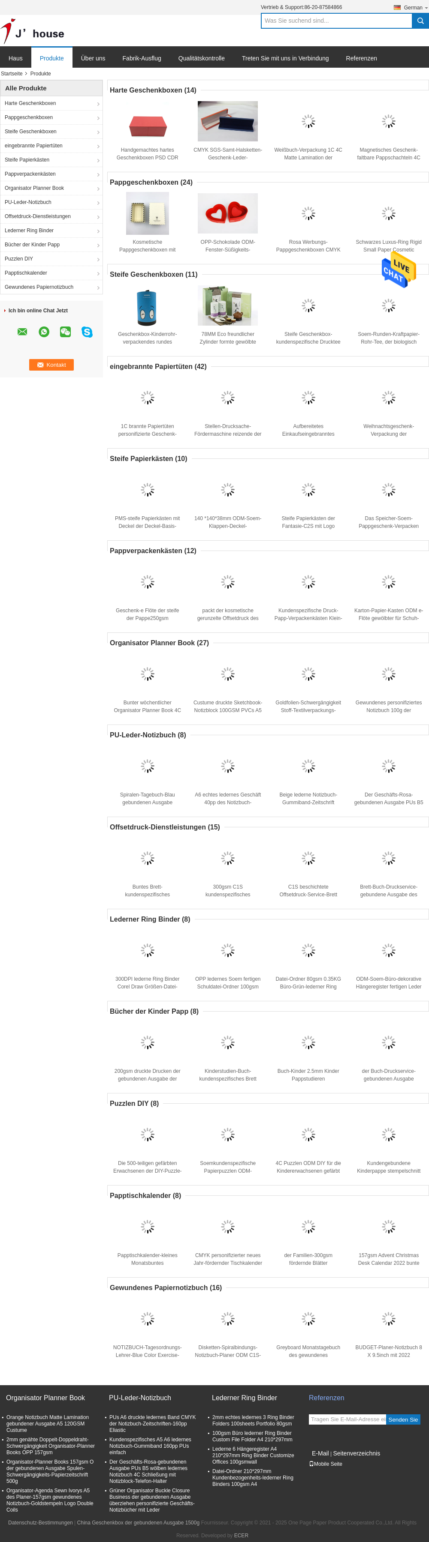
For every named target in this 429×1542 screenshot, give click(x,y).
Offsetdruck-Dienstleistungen (38, 216)
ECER (241, 1536)
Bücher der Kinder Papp (32, 245)
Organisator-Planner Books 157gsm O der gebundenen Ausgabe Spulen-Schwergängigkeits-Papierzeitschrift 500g (50, 1471)
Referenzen (361, 58)
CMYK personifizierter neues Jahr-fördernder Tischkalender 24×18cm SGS (227, 1263)
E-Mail (320, 1453)
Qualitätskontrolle (201, 58)
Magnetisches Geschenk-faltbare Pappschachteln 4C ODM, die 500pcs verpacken (388, 157)
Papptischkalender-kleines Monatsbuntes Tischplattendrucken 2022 (148, 1263)
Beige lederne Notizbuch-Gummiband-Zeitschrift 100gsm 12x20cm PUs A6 (308, 802)
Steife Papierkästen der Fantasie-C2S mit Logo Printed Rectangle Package (308, 526)
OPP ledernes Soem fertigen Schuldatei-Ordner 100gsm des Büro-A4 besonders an (228, 986)
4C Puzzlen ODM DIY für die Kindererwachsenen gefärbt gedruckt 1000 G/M (308, 1171)
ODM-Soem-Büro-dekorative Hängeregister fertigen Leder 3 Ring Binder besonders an (389, 986)
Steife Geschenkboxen (31, 132)
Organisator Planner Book (34, 188)
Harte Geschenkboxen (30, 103)
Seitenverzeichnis (356, 1453)
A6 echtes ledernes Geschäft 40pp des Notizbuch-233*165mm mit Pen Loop (228, 802)
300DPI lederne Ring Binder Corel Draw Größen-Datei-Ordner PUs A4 (147, 986)
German (416, 7)
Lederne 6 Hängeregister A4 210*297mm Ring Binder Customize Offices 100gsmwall (253, 1455)
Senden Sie (403, 1419)
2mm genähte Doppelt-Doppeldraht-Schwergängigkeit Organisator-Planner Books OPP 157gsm (50, 1446)
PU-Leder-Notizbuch (28, 202)
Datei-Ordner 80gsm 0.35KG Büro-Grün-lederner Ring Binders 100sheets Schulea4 (308, 986)
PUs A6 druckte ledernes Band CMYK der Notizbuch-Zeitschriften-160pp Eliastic (152, 1423)
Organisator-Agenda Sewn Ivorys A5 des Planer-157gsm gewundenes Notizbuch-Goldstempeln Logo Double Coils (50, 1500)
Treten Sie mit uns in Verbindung (285, 58)
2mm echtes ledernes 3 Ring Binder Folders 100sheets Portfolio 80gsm (253, 1420)
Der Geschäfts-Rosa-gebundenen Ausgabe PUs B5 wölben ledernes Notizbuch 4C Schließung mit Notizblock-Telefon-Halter (148, 1471)
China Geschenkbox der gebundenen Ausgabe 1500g (138, 1523)
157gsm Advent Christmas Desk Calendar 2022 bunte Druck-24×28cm (389, 1263)
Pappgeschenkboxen (29, 117)
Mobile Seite (325, 1464)
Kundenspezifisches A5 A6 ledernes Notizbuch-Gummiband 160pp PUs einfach (150, 1446)
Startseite (12, 74)
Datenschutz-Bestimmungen (40, 1523)
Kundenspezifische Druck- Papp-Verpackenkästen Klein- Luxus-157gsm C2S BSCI (308, 618)
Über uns (93, 58)
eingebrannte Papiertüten (34, 146)
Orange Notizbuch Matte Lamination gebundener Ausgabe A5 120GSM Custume (47, 1423)
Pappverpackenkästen (30, 174)
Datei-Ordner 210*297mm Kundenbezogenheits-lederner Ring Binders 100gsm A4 (252, 1477)
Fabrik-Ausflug (142, 58)
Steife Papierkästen (27, 160)
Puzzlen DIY (19, 259)
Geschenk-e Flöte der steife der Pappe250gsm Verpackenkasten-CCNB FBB (147, 618)
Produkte (52, 58)
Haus (16, 58)
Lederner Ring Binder (29, 231)
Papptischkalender (26, 273)
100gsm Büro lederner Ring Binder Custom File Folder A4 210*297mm (252, 1436)
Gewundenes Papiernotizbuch (39, 287)
